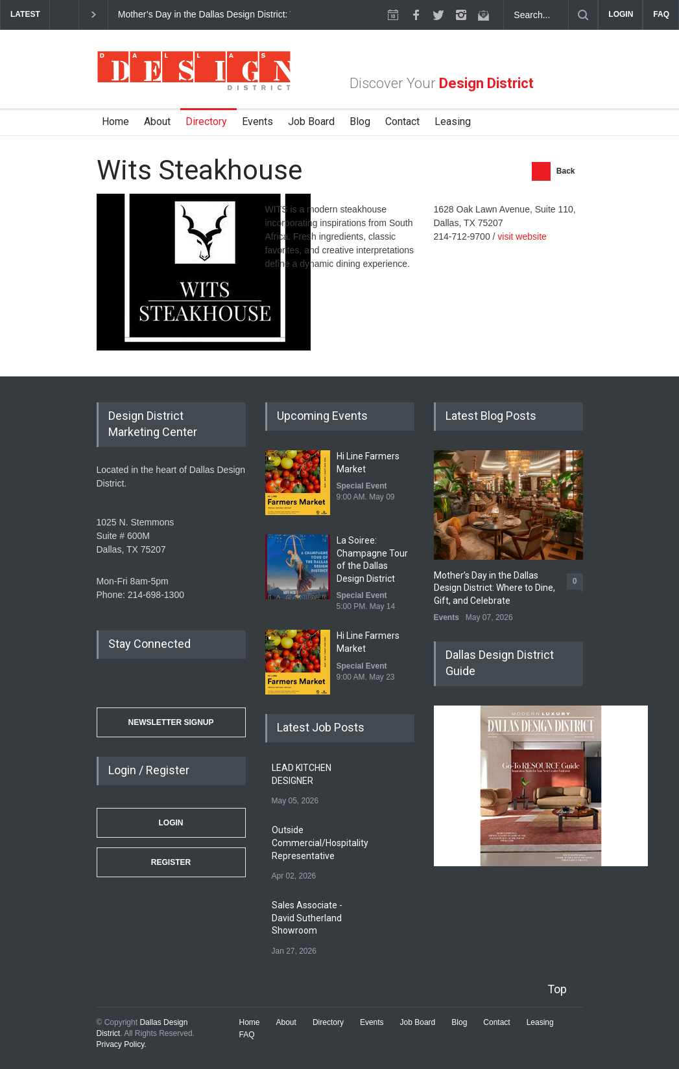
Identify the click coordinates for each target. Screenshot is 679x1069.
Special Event (362, 485)
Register (171, 862)
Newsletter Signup (170, 722)
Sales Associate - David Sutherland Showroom (307, 918)
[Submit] (583, 15)
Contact (402, 121)
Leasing (453, 121)
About (157, 121)
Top (557, 989)
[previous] (63, 14)
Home (115, 121)
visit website (521, 236)
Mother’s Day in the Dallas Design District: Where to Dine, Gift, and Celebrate (273, 14)
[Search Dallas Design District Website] (536, 15)
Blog (360, 121)
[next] (93, 14)
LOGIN (620, 14)
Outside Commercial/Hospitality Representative (320, 842)
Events (257, 121)
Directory (206, 121)
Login (171, 822)
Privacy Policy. (122, 1044)
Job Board (311, 121)
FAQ (661, 14)
